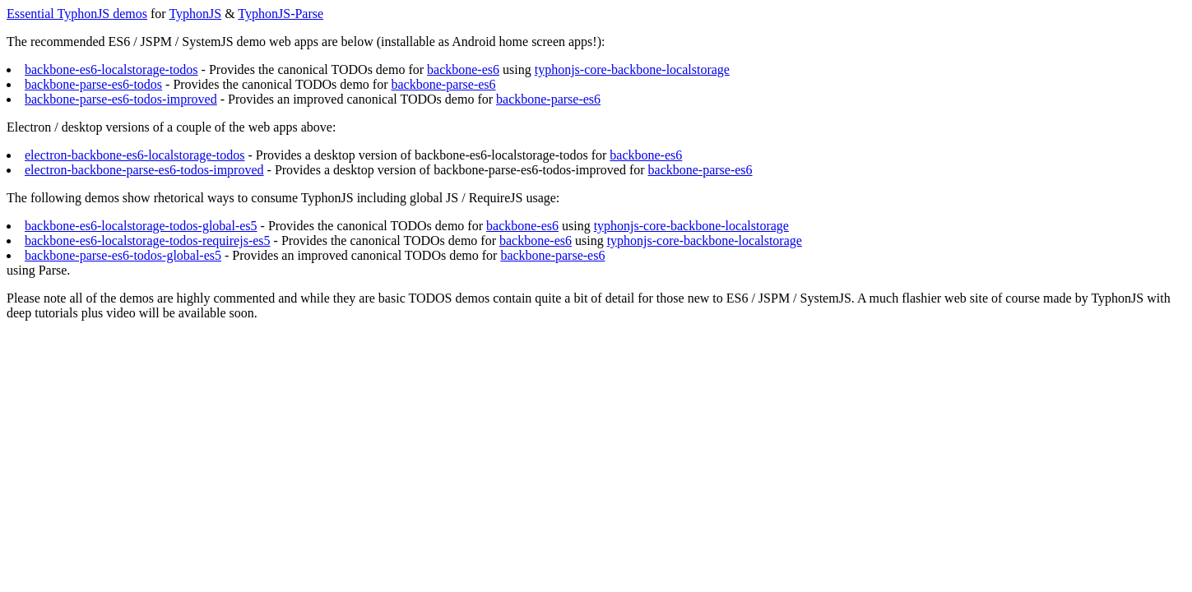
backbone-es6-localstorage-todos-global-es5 (141, 226)
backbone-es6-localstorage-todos (111, 69)
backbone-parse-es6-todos (93, 84)
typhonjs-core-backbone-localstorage (632, 69)
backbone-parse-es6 (444, 84)
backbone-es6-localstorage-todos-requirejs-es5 (148, 240)
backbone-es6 (463, 69)
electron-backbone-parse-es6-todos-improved (144, 170)
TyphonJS (195, 14)
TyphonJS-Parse (280, 14)
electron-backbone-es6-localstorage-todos (134, 155)
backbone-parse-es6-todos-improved (121, 99)
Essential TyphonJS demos (77, 14)
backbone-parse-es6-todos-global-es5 (123, 255)
